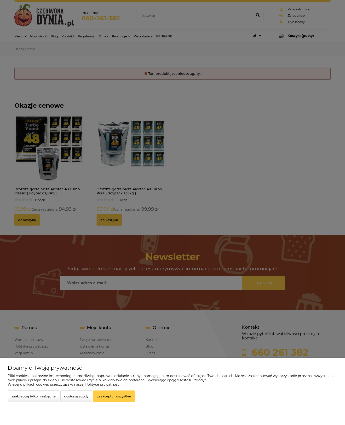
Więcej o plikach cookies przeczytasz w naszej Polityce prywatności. (64, 384)
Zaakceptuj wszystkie (114, 396)
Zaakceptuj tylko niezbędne (34, 396)
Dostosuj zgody (76, 396)
